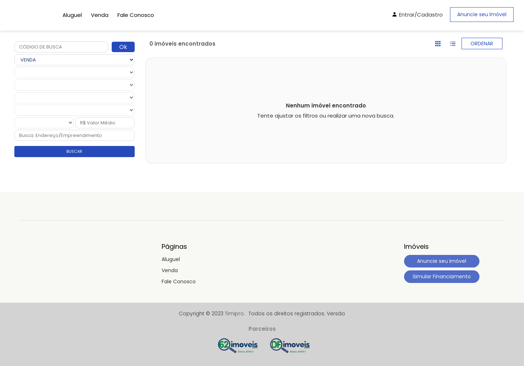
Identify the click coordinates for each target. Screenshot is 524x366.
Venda (99, 15)
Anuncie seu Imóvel (481, 14)
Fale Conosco (135, 15)
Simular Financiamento (442, 276)
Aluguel (72, 15)
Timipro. (235, 313)
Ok (123, 47)
